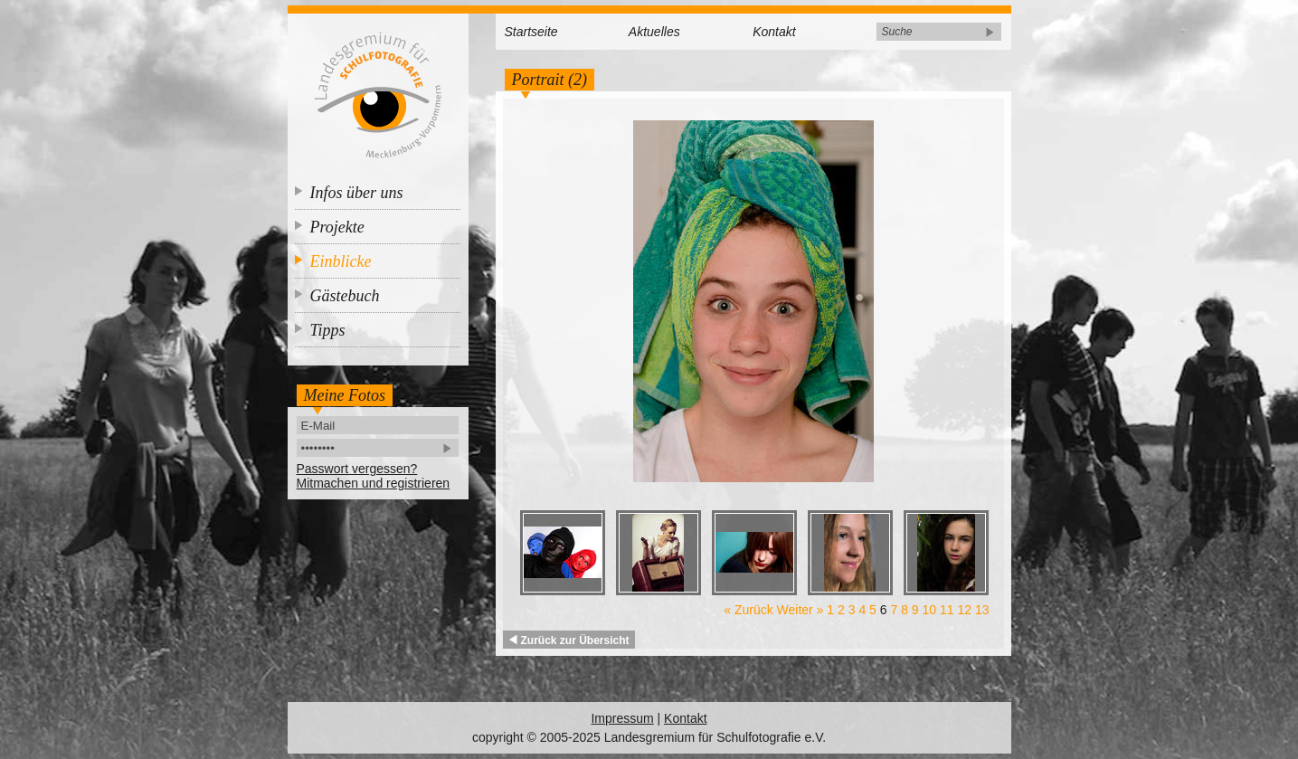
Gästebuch (345, 296)
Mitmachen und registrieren (373, 483)
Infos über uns (356, 193)
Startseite (531, 31)
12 (964, 609)
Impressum (622, 718)
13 (982, 609)
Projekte (337, 227)
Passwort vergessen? (357, 468)
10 (930, 609)
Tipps (328, 330)
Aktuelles (654, 31)
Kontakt (774, 31)
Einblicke (341, 261)
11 (947, 609)
